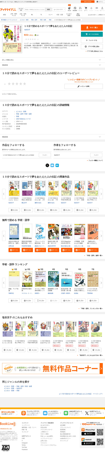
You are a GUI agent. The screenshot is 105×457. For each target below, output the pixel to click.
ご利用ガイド (101, 14)
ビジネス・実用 (21, 111)
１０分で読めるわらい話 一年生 (53, 199)
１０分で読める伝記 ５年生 (71, 341)
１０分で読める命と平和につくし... (92, 199)
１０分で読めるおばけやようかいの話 (45, 342)
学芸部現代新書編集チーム (29, 246)
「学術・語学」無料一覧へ (94, 255)
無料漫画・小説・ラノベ (29, 427)
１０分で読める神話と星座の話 (27, 199)
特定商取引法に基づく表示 (68, 436)
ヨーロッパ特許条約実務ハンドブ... (40, 290)
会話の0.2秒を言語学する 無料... (14, 242)
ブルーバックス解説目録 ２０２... (40, 243)
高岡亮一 (37, 293)
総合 (4, 14)
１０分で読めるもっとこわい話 (7, 341)
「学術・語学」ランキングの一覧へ (91, 308)
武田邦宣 (68, 293)
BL (32, 14)
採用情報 (62, 429)
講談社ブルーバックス (41, 246)
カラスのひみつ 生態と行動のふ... (79, 289)
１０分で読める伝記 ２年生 (96, 341)
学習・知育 (28, 114)
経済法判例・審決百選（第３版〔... (66, 290)
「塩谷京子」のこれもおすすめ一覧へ (91, 355)
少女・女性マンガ (23, 14)
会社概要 (62, 425)
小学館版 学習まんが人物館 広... (79, 243)
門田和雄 (90, 293)
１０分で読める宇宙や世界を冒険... (66, 199)
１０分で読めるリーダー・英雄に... (79, 199)
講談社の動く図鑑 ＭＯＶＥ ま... (53, 243)
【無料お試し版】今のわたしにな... (92, 243)
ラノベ (50, 14)
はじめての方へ (92, 14)
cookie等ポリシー (65, 438)
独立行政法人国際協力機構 (69, 246)
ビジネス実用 (69, 14)
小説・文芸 (59, 14)
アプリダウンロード (46, 429)
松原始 (76, 293)
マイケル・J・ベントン (28, 293)
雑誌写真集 (78, 14)
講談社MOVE (52, 246)
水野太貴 (11, 246)
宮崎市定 (11, 293)
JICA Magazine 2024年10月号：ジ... (66, 243)
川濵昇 (63, 293)
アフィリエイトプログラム (48, 445)
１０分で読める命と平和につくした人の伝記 (20, 342)
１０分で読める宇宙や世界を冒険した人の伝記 (33, 342)
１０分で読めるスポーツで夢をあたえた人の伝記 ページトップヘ (81, 394)
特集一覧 (24, 429)
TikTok (23, 445)
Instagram (25, 443)
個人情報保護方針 (65, 434)
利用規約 (62, 432)
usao (88, 246)
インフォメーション (46, 438)
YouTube (24, 447)
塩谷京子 (27, 29)
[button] (14, 210)
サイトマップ (64, 440)
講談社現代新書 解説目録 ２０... (27, 242)
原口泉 (84, 246)
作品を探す (44, 427)
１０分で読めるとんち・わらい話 (13, 199)
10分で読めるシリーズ (23, 119)
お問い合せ (44, 440)
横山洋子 (24, 203)
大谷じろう (77, 246)
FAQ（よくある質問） (47, 436)
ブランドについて (65, 427)
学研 (17, 116)
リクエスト (44, 443)
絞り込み (21, 9)
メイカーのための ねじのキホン (92, 289)
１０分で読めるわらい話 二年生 (40, 199)
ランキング (25, 432)
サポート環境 (44, 434)
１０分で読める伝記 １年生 (58, 341)
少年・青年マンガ (13, 14)
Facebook (25, 449)
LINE (23, 438)
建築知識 (50, 293)
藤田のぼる (38, 203)
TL (41, 14)
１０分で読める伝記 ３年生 (83, 341)
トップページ (26, 425)
